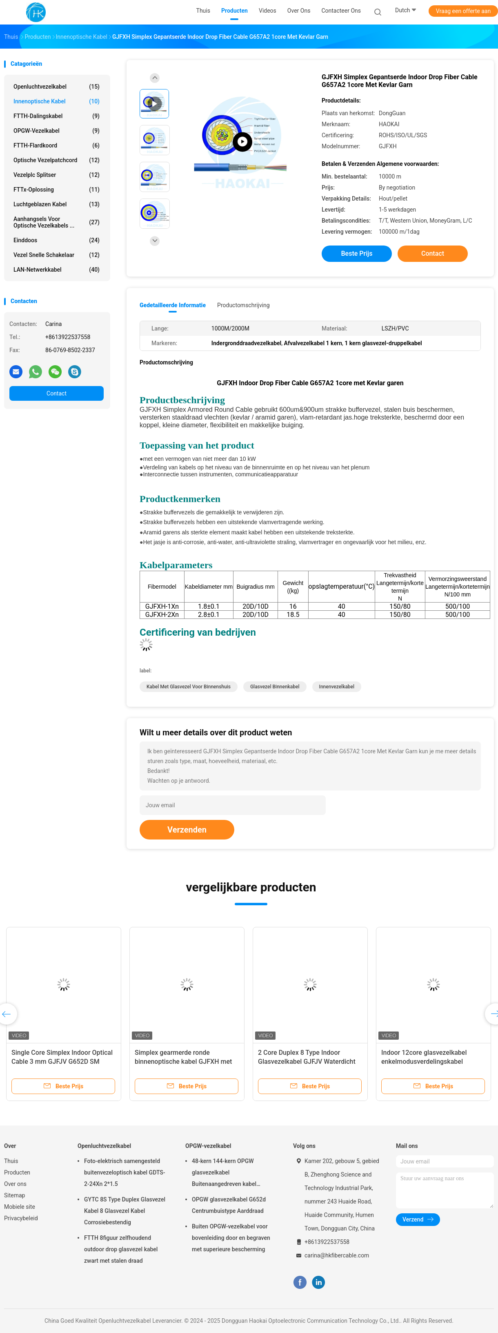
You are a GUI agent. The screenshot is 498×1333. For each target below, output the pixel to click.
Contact (57, 393)
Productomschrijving (243, 305)
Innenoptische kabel (56, 101)
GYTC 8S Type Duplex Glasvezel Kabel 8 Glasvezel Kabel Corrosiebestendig (124, 1211)
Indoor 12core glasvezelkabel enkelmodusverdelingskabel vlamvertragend (424, 1061)
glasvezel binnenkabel (275, 687)
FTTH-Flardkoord (56, 145)
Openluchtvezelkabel (56, 87)
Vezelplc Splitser (56, 175)
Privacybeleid (21, 1218)
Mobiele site (19, 1206)
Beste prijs (357, 253)
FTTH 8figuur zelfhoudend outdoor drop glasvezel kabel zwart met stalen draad (121, 1249)
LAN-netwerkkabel (56, 270)
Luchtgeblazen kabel (56, 204)
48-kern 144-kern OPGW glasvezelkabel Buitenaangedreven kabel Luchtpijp (224, 1174)
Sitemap (14, 1195)
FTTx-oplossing (56, 189)
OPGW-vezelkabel (56, 131)
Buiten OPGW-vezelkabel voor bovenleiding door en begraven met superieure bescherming (231, 1238)
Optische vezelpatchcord (56, 160)
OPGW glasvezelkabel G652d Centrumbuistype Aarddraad (229, 1205)
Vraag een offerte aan (463, 11)
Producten (17, 1172)
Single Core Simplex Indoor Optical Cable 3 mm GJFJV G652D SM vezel (62, 1061)
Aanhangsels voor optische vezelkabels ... (56, 222)
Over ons (15, 1184)
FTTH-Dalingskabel (56, 116)
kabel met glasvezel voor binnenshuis (189, 687)
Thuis (11, 1161)
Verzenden (187, 830)
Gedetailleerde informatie (173, 305)
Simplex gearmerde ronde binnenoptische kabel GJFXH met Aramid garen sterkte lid (183, 1061)
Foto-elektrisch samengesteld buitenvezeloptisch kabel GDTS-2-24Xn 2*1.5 (124, 1172)
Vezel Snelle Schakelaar (56, 255)
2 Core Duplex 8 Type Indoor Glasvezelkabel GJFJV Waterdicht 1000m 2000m (307, 1061)
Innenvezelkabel (337, 687)
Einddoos (56, 240)
